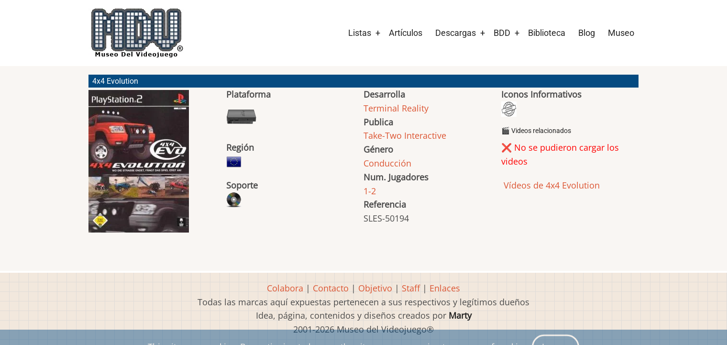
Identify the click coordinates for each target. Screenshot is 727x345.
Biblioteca (546, 33)
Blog (586, 33)
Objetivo (375, 288)
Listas (359, 33)
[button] (138, 165)
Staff (411, 288)
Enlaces (445, 288)
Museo (621, 33)
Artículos (405, 33)
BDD (502, 33)
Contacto (331, 288)
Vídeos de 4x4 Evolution (550, 185)
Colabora (285, 288)
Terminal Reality (396, 108)
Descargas (455, 33)
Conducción (387, 163)
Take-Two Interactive (405, 135)
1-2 (370, 191)
